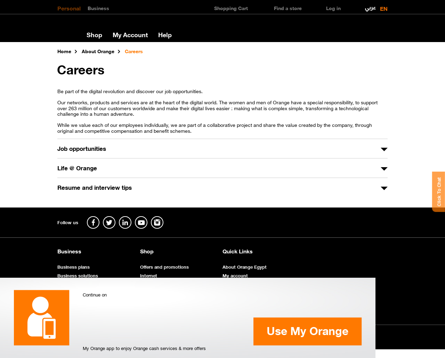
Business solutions (77, 275)
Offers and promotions (164, 266)
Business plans (73, 266)
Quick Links (237, 251)
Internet (148, 275)
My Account (130, 34)
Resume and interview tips (94, 187)
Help (165, 34)
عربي (370, 5)
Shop (94, 34)
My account (235, 275)
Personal (69, 7)
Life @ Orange (77, 167)
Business (98, 7)
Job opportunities (81, 148)
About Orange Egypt (244, 266)
